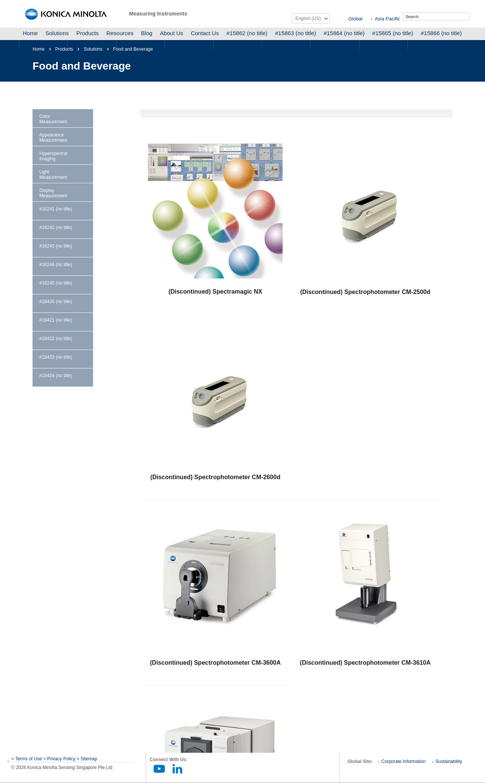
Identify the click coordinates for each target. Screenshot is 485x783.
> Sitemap (87, 758)
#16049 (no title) (334, 45)
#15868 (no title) (91, 45)
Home (30, 33)
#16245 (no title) (55, 283)
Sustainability (448, 761)
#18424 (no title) (55, 375)
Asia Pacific (387, 19)
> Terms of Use (27, 758)
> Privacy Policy (59, 758)
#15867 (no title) (43, 45)
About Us (171, 33)
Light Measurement (53, 174)
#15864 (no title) (343, 33)
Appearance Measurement (53, 137)
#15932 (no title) (140, 45)
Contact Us (205, 33)
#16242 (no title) (55, 227)
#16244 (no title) (55, 264)
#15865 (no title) (392, 33)
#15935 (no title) (286, 45)
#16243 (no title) (55, 246)
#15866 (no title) (441, 33)
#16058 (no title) (431, 45)
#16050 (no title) (383, 45)
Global (355, 19)
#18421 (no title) (55, 320)
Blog (146, 33)
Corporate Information (403, 761)
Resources (120, 33)
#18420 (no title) (55, 301)
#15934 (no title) (188, 45)
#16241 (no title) (55, 209)
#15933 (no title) (237, 45)
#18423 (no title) (55, 357)
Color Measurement (53, 119)
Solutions (57, 33)
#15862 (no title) (247, 33)
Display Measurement (53, 193)
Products (87, 33)
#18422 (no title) (55, 338)
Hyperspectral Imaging (53, 156)
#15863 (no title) (295, 33)
